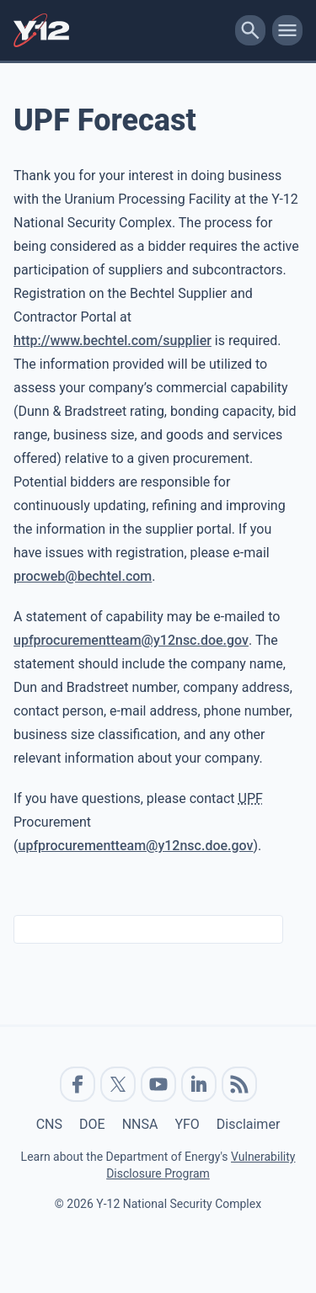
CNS (49, 1124)
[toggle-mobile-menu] (287, 30)
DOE (92, 1124)
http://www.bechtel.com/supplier (112, 341)
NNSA (140, 1124)
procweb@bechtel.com (82, 576)
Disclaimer (248, 1124)
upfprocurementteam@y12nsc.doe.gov (131, 640)
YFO (186, 1124)
